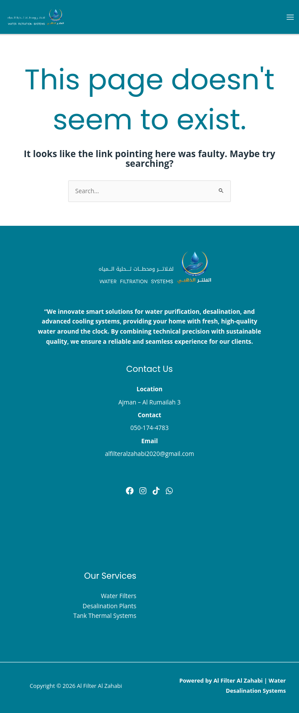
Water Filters (118, 596)
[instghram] (143, 491)
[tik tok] (156, 491)
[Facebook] (130, 491)
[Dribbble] (169, 491)
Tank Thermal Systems (104, 615)
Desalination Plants (109, 606)
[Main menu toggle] (290, 17)
